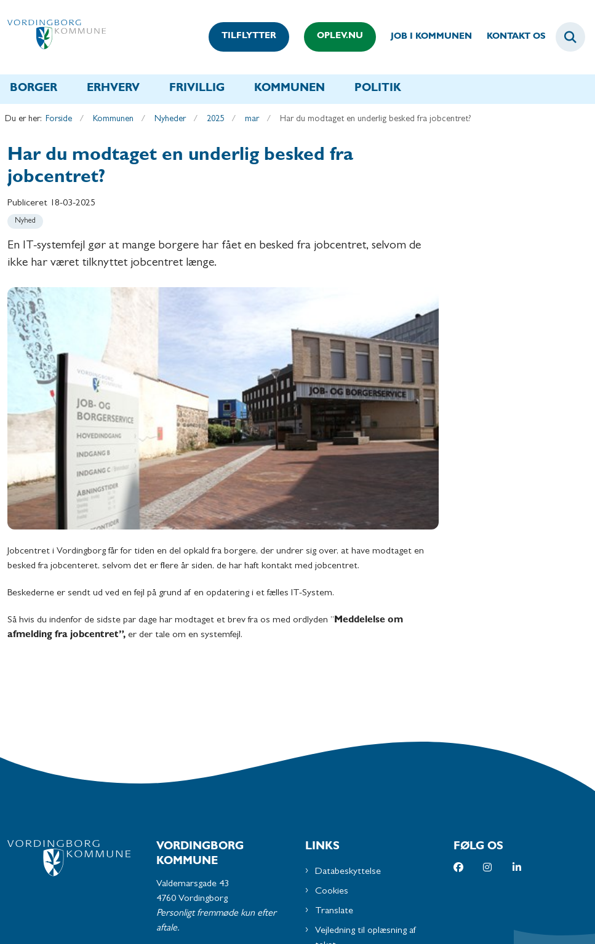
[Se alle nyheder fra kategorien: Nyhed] (25, 221)
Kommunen (289, 89)
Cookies (331, 663)
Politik (377, 89)
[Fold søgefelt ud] (570, 37)
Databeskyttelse (348, 644)
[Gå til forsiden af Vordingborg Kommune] (53, 37)
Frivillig (197, 89)
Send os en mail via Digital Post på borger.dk (225, 796)
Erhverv (113, 89)
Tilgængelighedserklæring (364, 737)
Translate (334, 683)
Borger (33, 89)
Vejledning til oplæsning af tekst (366, 710)
